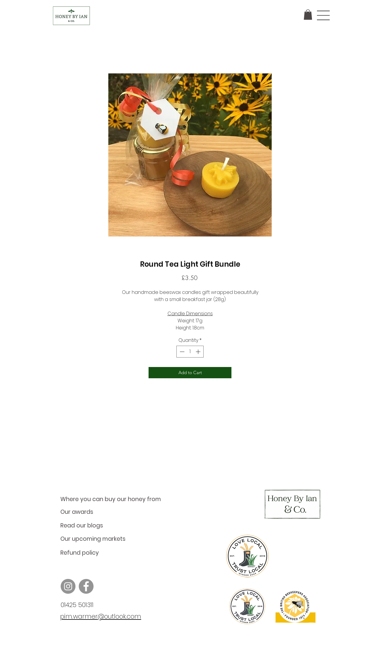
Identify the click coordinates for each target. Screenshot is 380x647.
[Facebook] (86, 586)
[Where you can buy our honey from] (114, 499)
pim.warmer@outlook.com (100, 616)
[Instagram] (68, 586)
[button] (308, 14)
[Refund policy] (114, 552)
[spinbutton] (190, 351)
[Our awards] (114, 512)
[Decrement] (181, 351)
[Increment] (198, 351)
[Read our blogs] (114, 525)
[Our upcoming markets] (114, 539)
